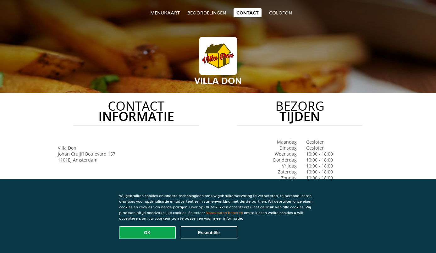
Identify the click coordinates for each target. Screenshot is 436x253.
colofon (280, 12)
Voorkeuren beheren (224, 212)
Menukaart (165, 12)
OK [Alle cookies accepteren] (147, 232)
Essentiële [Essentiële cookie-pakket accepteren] (209, 232)
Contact (247, 12)
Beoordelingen (206, 12)
